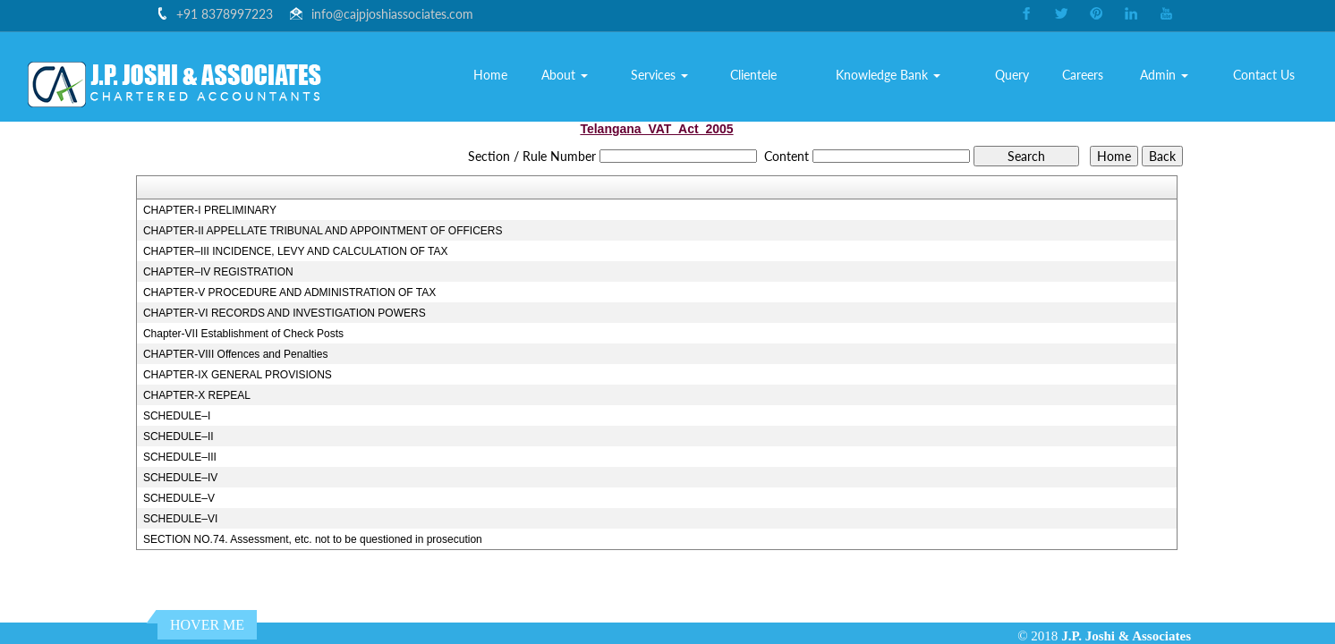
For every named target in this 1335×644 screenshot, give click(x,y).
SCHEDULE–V (179, 498)
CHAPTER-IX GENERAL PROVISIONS (237, 375)
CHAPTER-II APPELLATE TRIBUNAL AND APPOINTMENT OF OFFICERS (323, 231)
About (564, 74)
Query (1012, 74)
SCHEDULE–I (176, 416)
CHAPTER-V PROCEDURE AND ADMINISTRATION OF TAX (289, 292)
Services (659, 74)
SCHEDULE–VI (180, 519)
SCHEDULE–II (178, 436)
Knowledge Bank (888, 74)
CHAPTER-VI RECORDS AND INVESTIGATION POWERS (284, 313)
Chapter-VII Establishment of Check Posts (243, 333)
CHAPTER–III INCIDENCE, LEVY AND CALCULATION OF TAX (295, 251)
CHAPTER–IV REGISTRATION (218, 272)
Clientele (753, 74)
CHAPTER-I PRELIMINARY (209, 210)
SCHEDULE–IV (180, 477)
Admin (1164, 74)
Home (490, 74)
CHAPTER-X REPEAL (197, 395)
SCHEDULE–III (180, 457)
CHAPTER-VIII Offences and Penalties (235, 354)
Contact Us (1264, 74)
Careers (1082, 74)
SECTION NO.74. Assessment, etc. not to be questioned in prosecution (312, 539)
